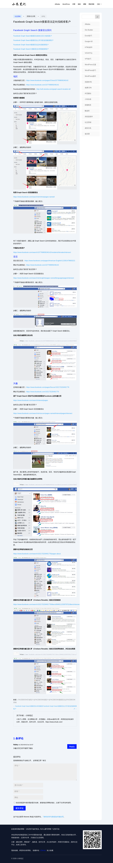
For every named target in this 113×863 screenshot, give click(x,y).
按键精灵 (88, 105)
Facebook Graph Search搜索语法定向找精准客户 (31, 45)
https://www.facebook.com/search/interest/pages (30, 400)
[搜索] (97, 17)
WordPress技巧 (90, 70)
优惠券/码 (88, 82)
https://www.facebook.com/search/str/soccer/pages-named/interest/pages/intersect (42, 413)
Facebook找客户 (41, 700)
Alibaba (57, 4)
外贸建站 (88, 93)
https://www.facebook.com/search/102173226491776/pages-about (37, 554)
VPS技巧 (88, 59)
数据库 (87, 111)
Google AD (89, 41)
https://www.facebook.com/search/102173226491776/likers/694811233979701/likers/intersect (46, 604)
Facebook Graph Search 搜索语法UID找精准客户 (31, 49)
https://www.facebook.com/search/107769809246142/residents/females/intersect (42, 252)
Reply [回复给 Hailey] (72, 746)
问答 (73, 4)
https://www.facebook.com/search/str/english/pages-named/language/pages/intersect (43, 278)
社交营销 (17, 16)
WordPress (66, 4)
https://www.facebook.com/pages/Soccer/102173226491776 (47, 387)
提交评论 (20, 808)
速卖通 (87, 134)
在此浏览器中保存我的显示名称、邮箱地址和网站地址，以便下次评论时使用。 (44, 803)
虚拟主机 (88, 128)
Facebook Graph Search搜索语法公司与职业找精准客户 (33, 40)
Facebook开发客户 (25, 700)
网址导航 (91, 4)
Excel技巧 (88, 36)
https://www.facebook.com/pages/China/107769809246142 (47, 80)
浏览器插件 (89, 116)
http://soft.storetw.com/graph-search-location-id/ (53, 89)
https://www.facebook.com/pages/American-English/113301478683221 (50, 260)
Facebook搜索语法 (57, 700)
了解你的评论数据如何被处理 (53, 817)
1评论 (43, 16)
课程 (84, 4)
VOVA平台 (88, 53)
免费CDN (88, 88)
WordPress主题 (90, 64)
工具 (98, 4)
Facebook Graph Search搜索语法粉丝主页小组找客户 (32, 36)
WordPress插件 (90, 76)
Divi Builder (89, 30)
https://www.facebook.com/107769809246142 (42, 85)
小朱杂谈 (88, 99)
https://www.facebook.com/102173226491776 (42, 392)
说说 (79, 4)
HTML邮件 (88, 47)
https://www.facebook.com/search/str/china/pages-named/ (34, 197)
